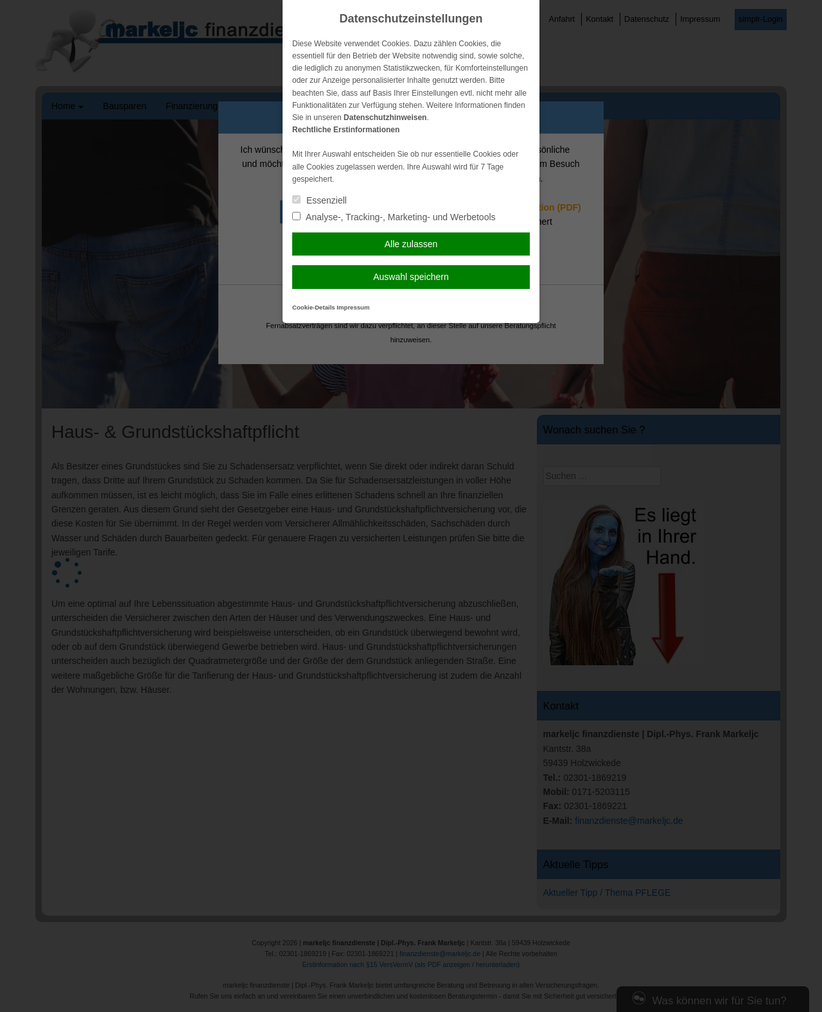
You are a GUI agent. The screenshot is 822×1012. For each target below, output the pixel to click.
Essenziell (319, 200)
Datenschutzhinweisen (385, 117)
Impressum (353, 307)
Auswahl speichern (411, 277)
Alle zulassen (411, 244)
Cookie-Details (313, 307)
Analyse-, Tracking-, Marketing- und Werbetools (394, 217)
